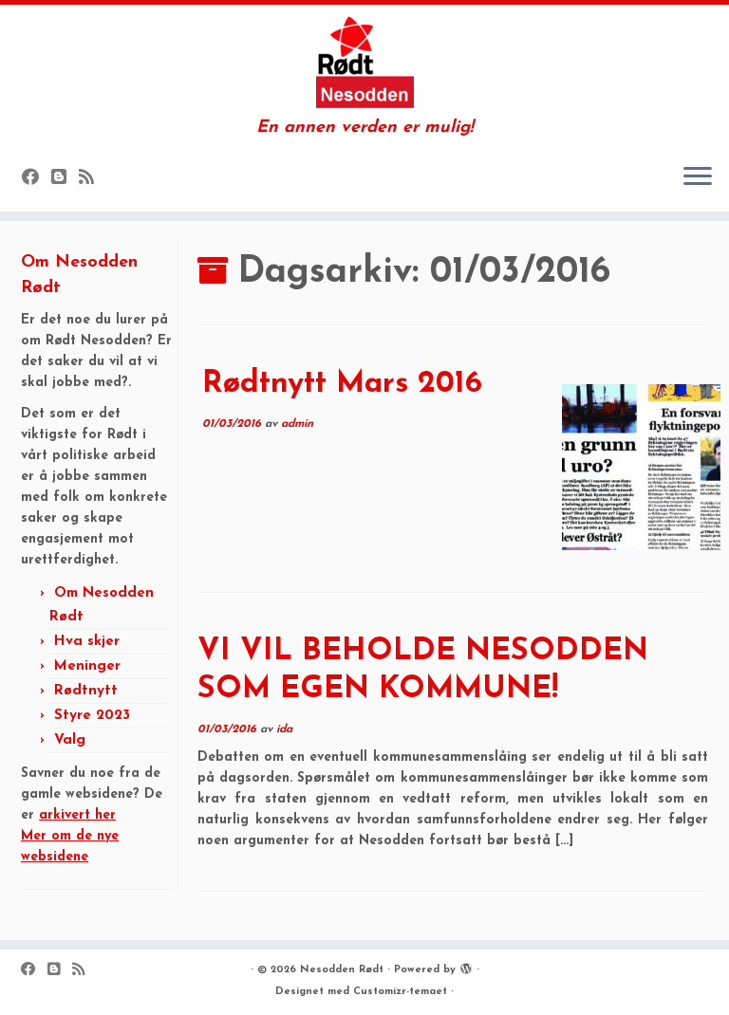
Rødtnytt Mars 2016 (342, 384)
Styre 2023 (92, 716)
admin (297, 424)
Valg (69, 740)
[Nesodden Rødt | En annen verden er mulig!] (364, 61)
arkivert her (77, 815)
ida (284, 729)
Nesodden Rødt (341, 970)
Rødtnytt (86, 691)
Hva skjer (87, 642)
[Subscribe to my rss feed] (92, 179)
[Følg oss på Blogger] (65, 179)
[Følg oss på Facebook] (36, 179)
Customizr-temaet (400, 992)
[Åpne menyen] (697, 177)
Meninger (87, 666)
